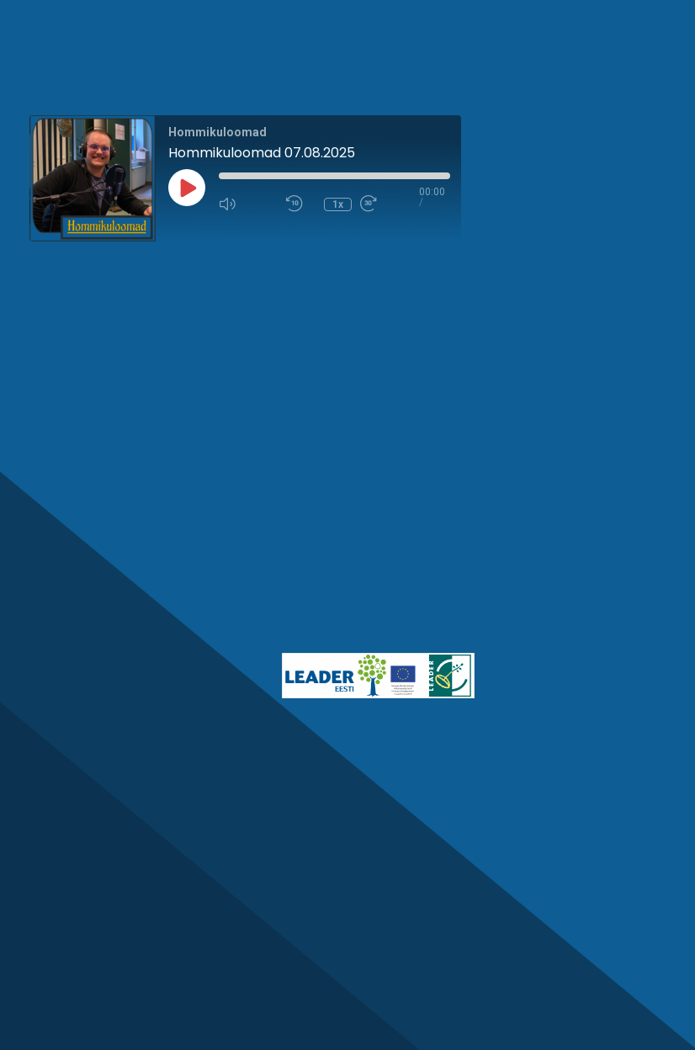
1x (337, 204)
